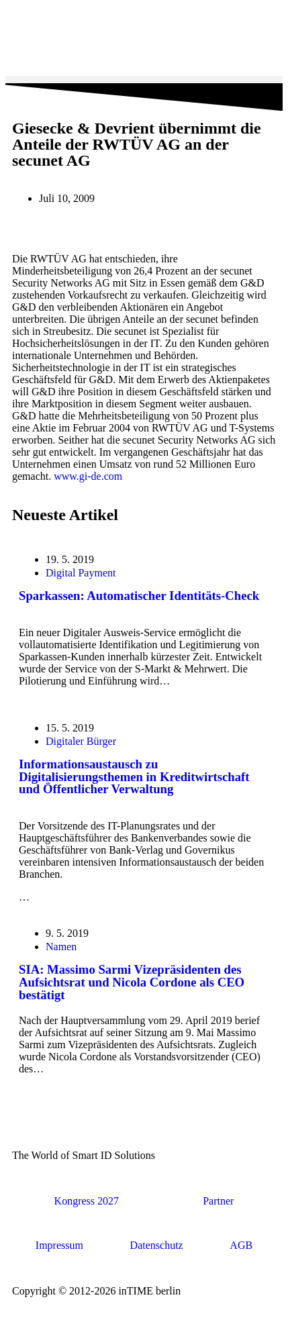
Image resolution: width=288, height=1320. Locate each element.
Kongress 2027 (86, 1201)
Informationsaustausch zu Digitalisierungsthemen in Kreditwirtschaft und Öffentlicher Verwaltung (134, 776)
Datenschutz (156, 1245)
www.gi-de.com (89, 476)
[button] (144, 79)
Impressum (59, 1245)
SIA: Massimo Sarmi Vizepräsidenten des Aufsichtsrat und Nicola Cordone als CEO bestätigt (131, 981)
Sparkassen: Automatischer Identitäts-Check (139, 596)
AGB (241, 1245)
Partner (218, 1201)
